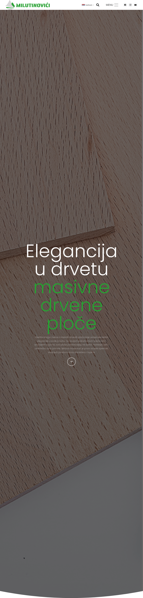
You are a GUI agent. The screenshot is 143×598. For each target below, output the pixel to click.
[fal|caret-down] (71, 362)
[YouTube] (135, 5)
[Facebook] (125, 5)
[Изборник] (112, 5)
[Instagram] (130, 5)
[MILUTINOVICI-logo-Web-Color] (28, 5)
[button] (98, 5)
